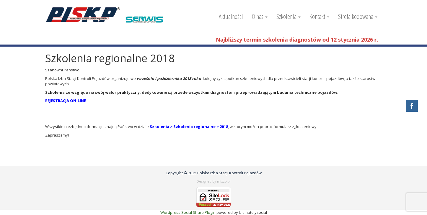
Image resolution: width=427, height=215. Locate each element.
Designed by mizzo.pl (214, 181)
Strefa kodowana (357, 16)
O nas (260, 16)
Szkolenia (288, 16)
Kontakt (319, 16)
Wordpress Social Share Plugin (188, 212)
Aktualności (231, 16)
